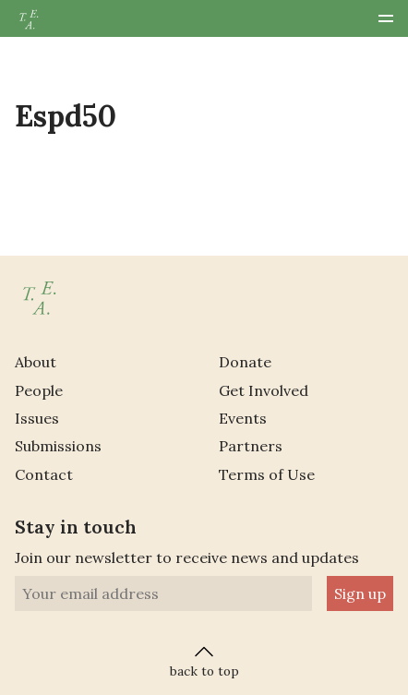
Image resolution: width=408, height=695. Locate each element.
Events (243, 418)
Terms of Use (267, 474)
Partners (250, 446)
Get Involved (263, 390)
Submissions (58, 446)
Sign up (360, 593)
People (39, 390)
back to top (204, 660)
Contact (44, 474)
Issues (37, 418)
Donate (245, 362)
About (35, 362)
